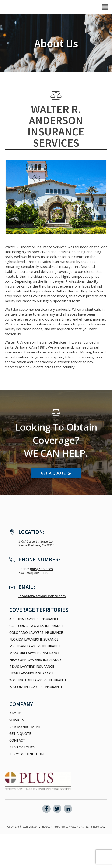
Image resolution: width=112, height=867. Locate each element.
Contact (17, 740)
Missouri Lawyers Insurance (34, 653)
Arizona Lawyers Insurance (34, 619)
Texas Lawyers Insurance (31, 666)
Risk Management (25, 727)
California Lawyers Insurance (36, 625)
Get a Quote (20, 733)
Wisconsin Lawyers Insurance (36, 686)
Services (16, 720)
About (15, 713)
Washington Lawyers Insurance (38, 680)
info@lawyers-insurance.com (42, 596)
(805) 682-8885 (41, 569)
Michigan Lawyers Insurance (35, 646)
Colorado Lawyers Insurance (36, 632)
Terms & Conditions (27, 754)
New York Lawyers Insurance (35, 659)
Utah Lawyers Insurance (31, 673)
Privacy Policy (22, 747)
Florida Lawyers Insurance (33, 639)
